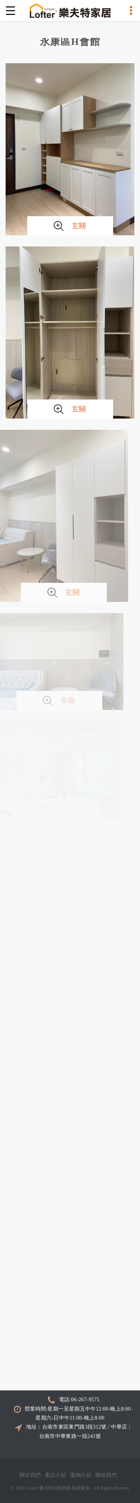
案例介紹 (81, 1475)
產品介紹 (55, 1475)
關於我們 (30, 1475)
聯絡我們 (106, 1475)
